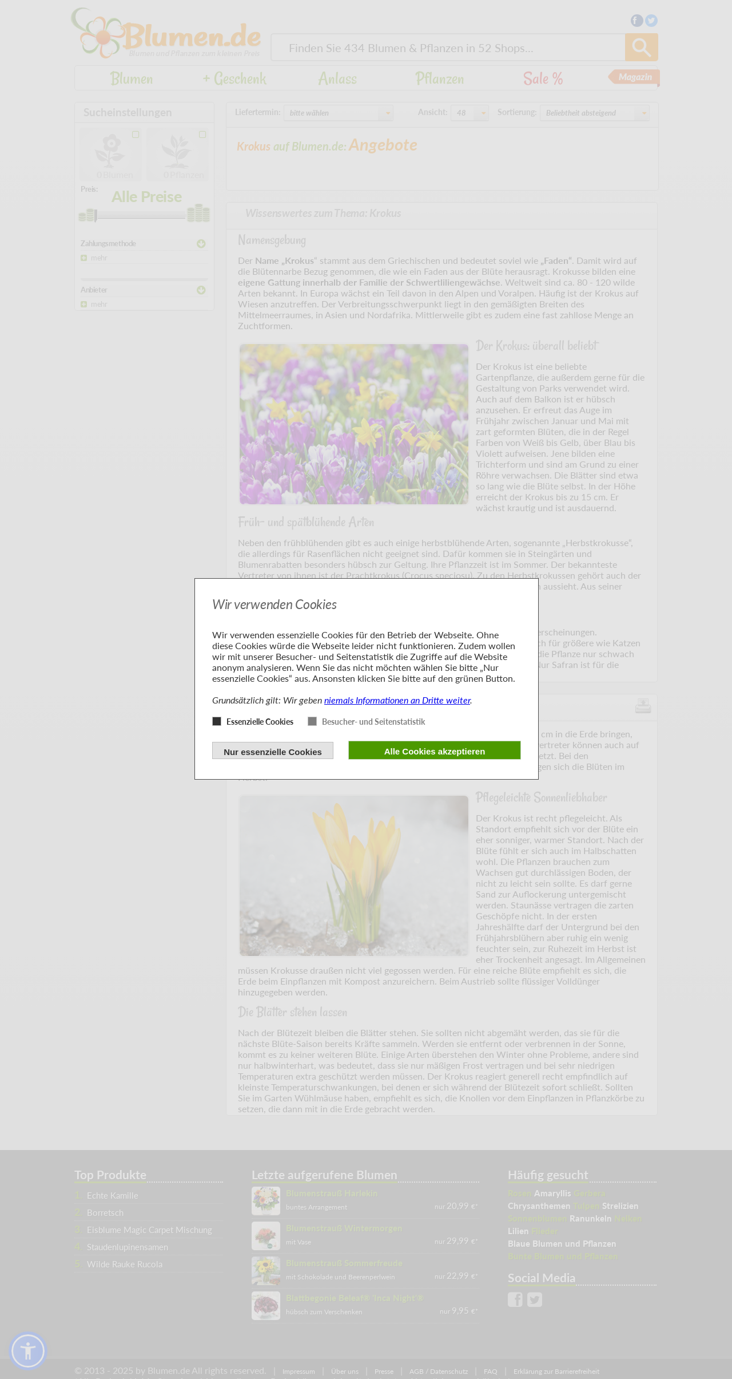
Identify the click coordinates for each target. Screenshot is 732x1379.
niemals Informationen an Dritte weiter (397, 699)
